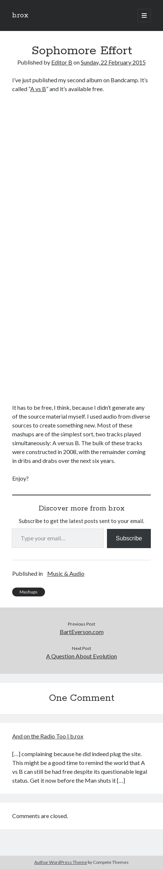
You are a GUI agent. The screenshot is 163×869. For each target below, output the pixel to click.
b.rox (20, 15)
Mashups (29, 592)
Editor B (61, 62)
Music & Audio (65, 573)
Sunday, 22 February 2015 (113, 62)
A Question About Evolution (81, 655)
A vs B (38, 88)
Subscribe (129, 538)
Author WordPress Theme (60, 862)
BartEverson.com (82, 631)
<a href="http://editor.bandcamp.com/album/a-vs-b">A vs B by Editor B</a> (76, 247)
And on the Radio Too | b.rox (47, 736)
